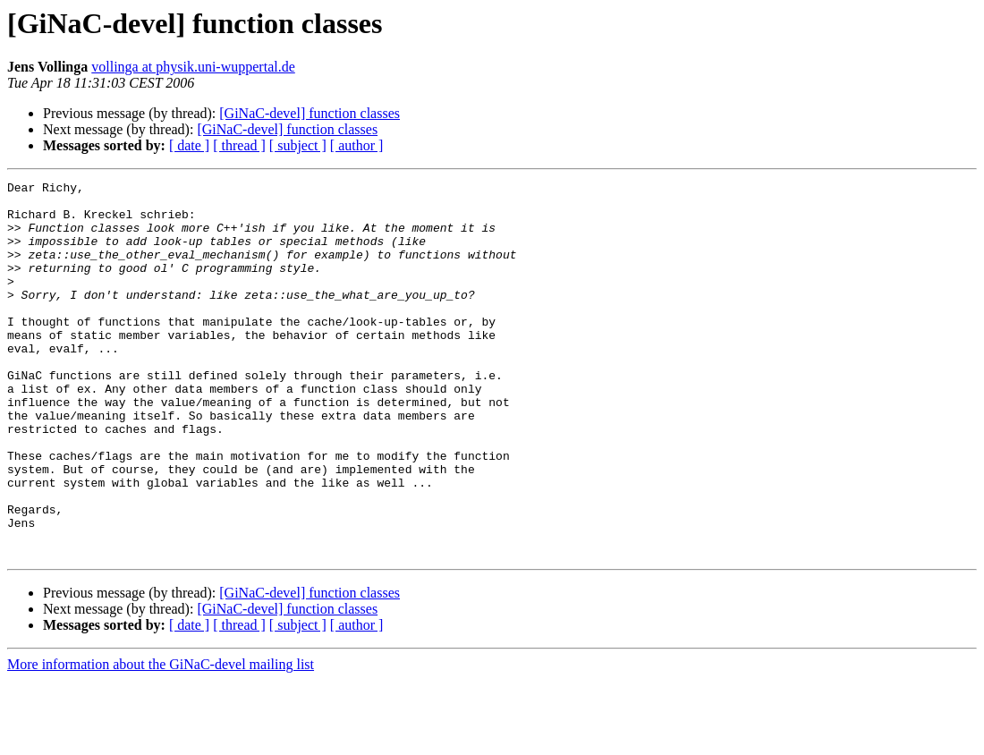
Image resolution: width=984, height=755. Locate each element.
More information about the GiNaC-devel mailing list (160, 739)
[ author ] (357, 145)
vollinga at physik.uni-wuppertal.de (193, 66)
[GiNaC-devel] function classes (309, 113)
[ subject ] (298, 145)
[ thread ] (239, 145)
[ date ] (189, 145)
